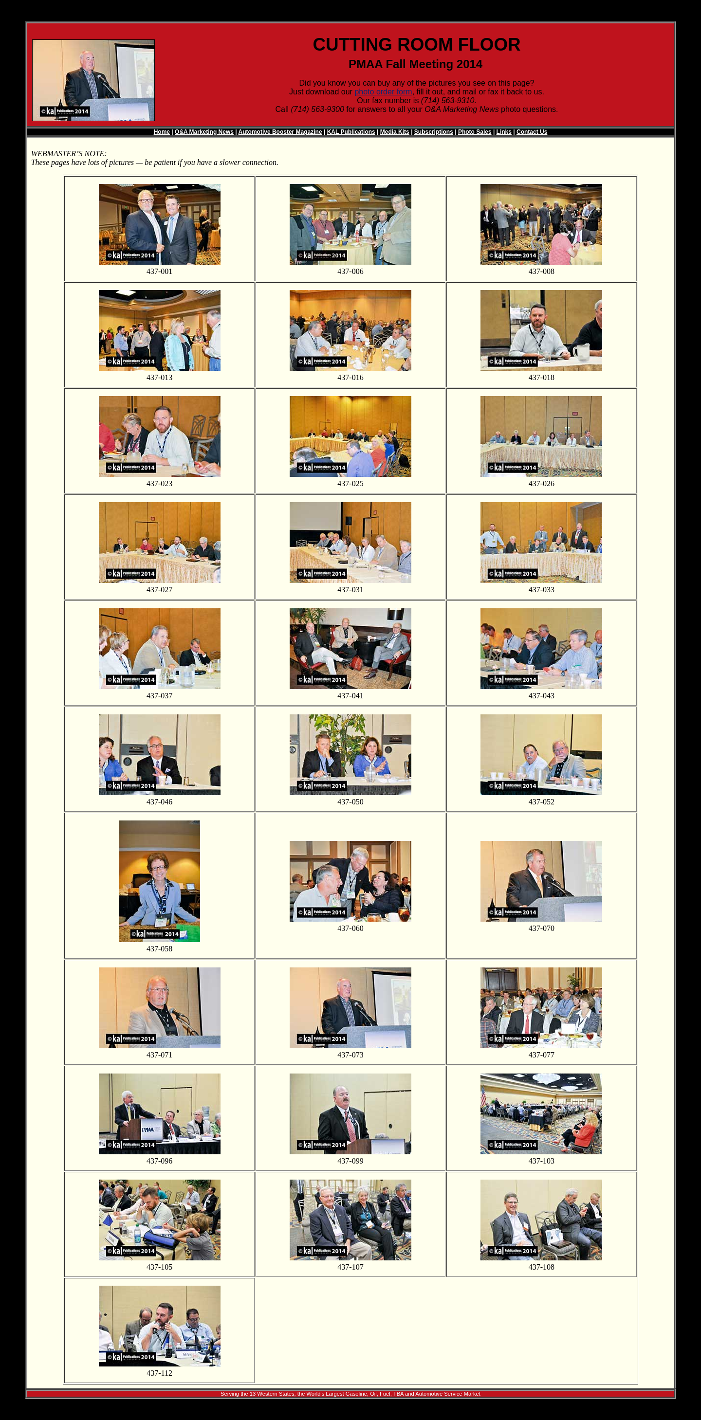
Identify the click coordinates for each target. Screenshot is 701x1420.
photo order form (383, 92)
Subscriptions (433, 131)
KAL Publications (351, 131)
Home (162, 131)
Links (504, 131)
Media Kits (394, 131)
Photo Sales (475, 131)
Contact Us (532, 131)
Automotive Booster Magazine (280, 131)
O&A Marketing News (204, 131)
